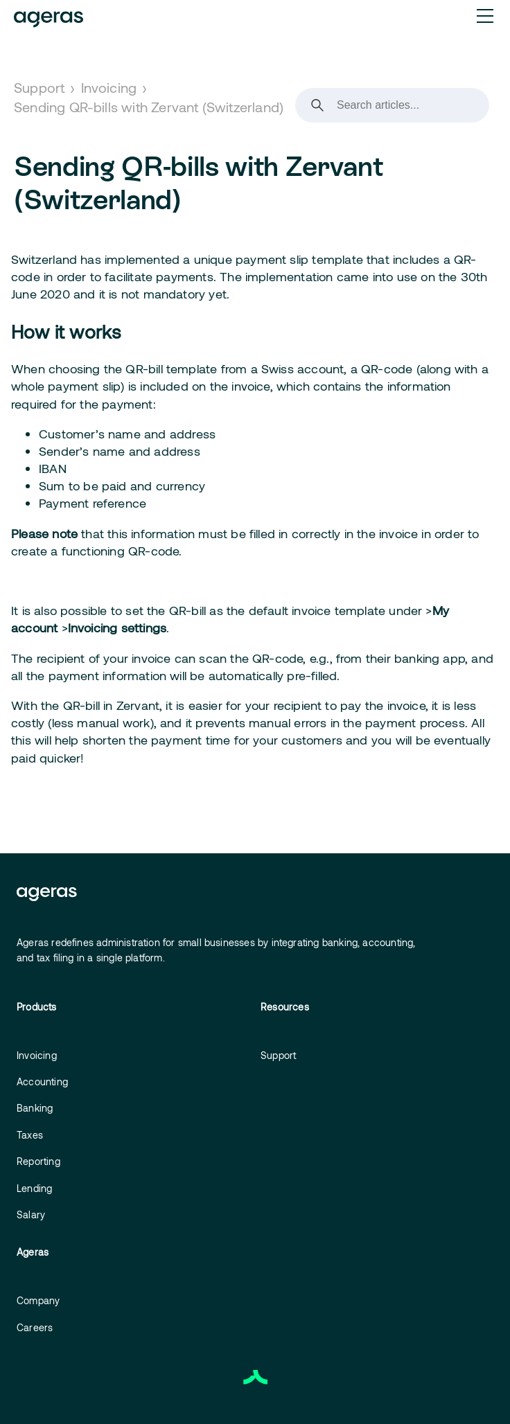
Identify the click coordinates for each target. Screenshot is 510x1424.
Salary (31, 1214)
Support (39, 87)
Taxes (30, 1135)
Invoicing (109, 87)
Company (38, 1300)
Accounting (42, 1081)
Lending (34, 1188)
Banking (35, 1108)
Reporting (38, 1161)
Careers (35, 1327)
